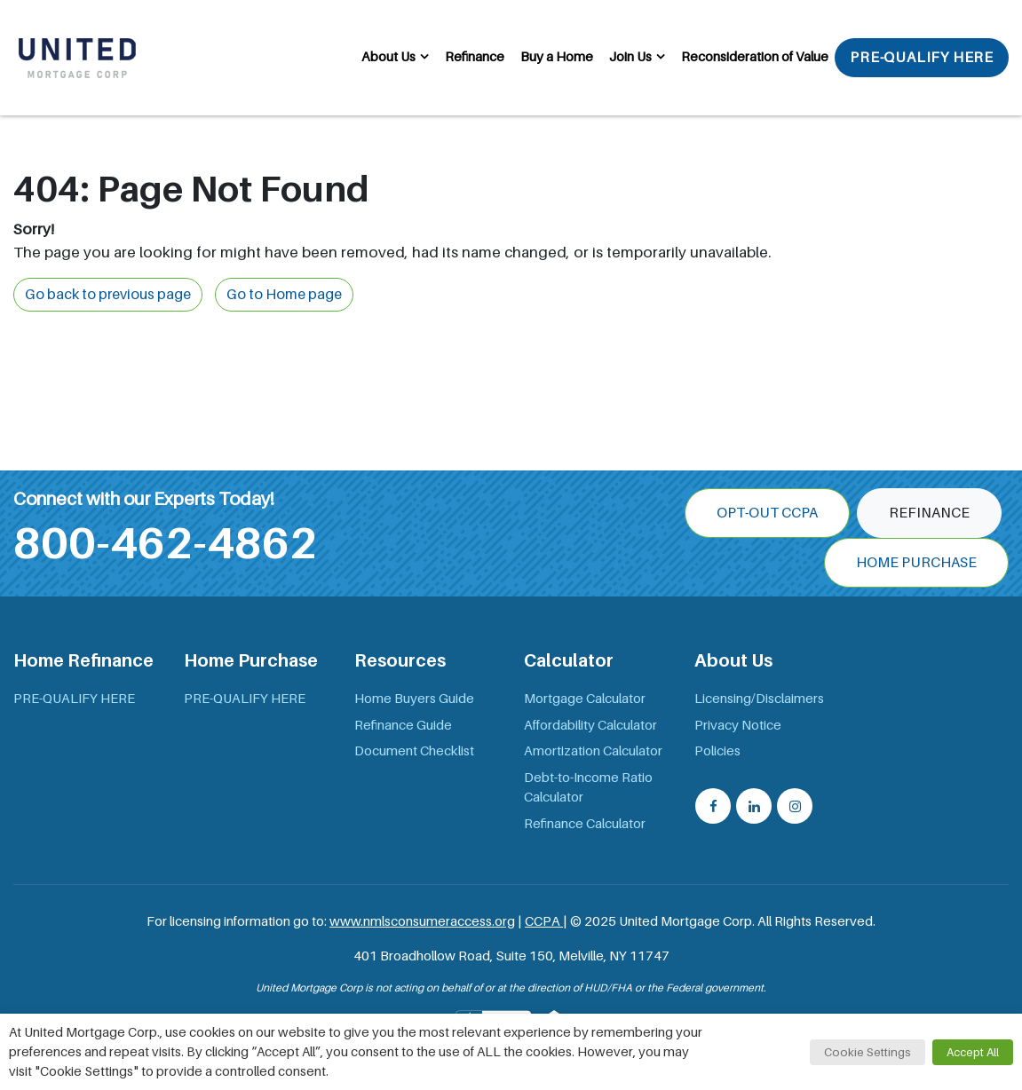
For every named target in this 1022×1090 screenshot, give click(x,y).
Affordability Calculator (590, 725)
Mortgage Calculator (585, 698)
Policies (717, 751)
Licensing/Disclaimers (759, 698)
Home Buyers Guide (414, 698)
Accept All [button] (973, 1052)
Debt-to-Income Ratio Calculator (588, 787)
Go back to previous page (108, 295)
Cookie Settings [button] (867, 1052)
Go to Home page (284, 295)
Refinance (474, 57)
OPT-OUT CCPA (767, 513)
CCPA (544, 921)
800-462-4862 (165, 543)
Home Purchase (916, 563)
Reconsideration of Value (754, 57)
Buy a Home (556, 57)
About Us (388, 57)
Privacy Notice (737, 725)
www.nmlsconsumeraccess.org (422, 921)
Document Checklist (414, 751)
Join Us (630, 57)
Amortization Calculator (593, 751)
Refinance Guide (403, 725)
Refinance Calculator (585, 824)
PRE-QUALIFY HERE (922, 58)
